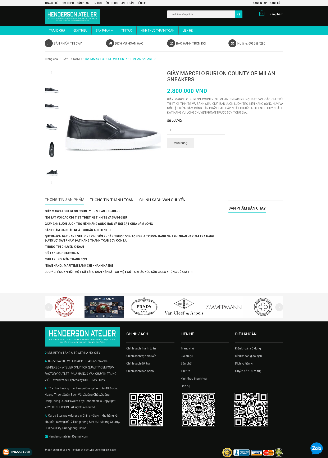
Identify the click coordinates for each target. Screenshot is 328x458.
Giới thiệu (68, 3)
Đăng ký (275, 3)
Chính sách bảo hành (140, 371)
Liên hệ (141, 3)
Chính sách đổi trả (138, 363)
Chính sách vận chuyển (141, 356)
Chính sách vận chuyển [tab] (162, 200)
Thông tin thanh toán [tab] (112, 200)
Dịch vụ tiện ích (244, 363)
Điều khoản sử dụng (248, 348)
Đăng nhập (260, 3)
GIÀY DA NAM (71, 59)
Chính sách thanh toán (141, 348)
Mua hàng (180, 143)
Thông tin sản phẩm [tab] (64, 199)
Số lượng (174, 120)
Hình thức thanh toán (119, 3)
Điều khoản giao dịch (248, 356)
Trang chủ (52, 3)
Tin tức (97, 3)
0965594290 (20, 452)
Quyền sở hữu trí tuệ (248, 371)
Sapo (113, 449)
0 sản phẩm (275, 14)
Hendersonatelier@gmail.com (68, 436)
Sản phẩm (83, 3)
